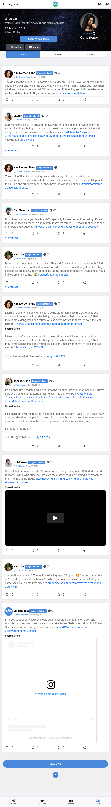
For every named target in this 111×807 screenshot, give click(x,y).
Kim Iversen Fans (25, 73)
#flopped (95, 583)
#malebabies (60, 274)
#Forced (90, 136)
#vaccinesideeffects (60, 397)
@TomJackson (20, 385)
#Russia (61, 93)
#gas (70, 93)
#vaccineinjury (83, 393)
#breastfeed (45, 274)
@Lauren (18, 120)
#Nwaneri (85, 132)
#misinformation (92, 184)
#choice (31, 630)
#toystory (84, 583)
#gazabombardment (69, 323)
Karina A (19, 254)
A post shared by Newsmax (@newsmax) (50, 738)
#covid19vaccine (83, 397)
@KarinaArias (20, 258)
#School (80, 226)
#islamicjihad (49, 323)
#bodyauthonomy (15, 630)
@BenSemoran (20, 214)
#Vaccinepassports (72, 136)
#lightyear (72, 583)
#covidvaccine (30, 136)
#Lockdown (93, 226)
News (90, 54)
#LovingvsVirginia (46, 478)
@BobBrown (19, 466)
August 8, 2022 (56, 356)
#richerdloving (84, 478)
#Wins (50, 226)
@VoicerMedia (20, 615)
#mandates (83, 627)
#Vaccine (69, 226)
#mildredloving (67, 478)
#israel (20, 323)
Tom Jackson (22, 381)
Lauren (18, 115)
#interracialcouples (16, 482)
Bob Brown (21, 462)
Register (11, 4)
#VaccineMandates (16, 187)
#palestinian (32, 323)
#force (23, 54)
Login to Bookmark (38, 39)
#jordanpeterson (55, 583)
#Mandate (54, 136)
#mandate (11, 401)
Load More (55, 764)
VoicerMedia (21, 610)
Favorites (57, 54)
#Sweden (39, 226)
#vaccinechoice (38, 397)
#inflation (79, 93)
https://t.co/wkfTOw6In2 (31, 347)
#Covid (43, 136)
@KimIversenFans (22, 77)
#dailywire (11, 586)
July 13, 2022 (42, 437)
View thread (11, 150)
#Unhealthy (72, 132)
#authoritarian (35, 401)
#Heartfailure (13, 136)
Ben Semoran (22, 210)
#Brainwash (27, 139)
